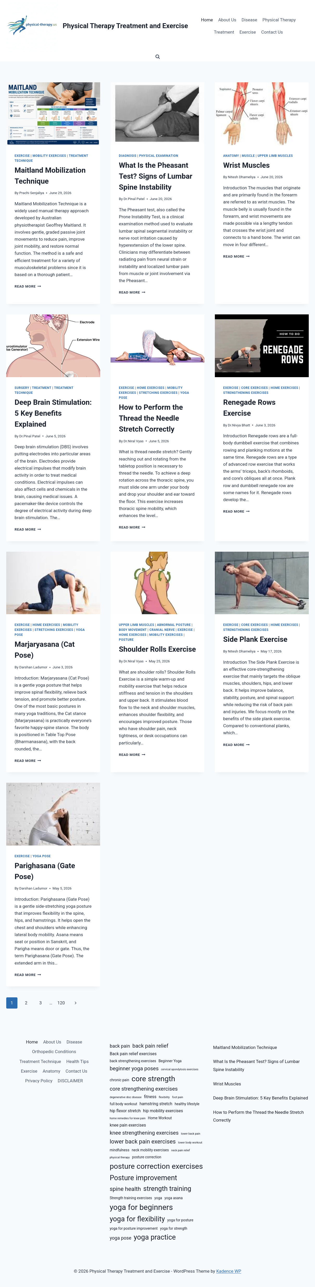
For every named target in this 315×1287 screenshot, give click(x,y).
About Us (227, 19)
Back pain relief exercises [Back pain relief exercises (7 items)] (133, 1053)
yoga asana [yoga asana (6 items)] (173, 1198)
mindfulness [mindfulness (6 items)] (120, 1150)
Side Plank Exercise (255, 639)
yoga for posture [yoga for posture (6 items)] (180, 1220)
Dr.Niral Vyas (134, 441)
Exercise (247, 32)
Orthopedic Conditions (54, 1051)
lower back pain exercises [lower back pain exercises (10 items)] (143, 1141)
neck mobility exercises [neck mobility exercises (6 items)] (150, 1150)
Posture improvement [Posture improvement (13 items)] (143, 1178)
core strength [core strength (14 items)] (153, 1078)
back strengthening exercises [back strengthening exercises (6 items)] (133, 1061)
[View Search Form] (157, 56)
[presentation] (53, 113)
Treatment (224, 32)
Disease (249, 19)
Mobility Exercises (49, 156)
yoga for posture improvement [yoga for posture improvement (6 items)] (134, 1228)
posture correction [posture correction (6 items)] (146, 1157)
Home (207, 19)
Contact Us (272, 32)
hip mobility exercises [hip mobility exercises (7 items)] (163, 1110)
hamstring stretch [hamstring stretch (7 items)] (155, 1103)
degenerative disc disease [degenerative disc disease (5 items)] (126, 1097)
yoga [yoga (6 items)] (158, 1198)
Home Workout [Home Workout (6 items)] (160, 1118)
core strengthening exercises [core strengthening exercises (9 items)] (144, 1089)
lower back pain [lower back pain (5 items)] (190, 1133)
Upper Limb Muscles (275, 156)
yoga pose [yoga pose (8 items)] (120, 1238)
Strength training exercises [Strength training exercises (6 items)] (131, 1198)
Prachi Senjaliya (31, 193)
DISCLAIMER (70, 1080)
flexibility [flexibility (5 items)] (164, 1097)
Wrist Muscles (246, 165)
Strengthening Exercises (245, 393)
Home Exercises (150, 388)
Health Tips (77, 1061)
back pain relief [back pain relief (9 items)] (150, 1046)
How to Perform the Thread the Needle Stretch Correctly (151, 418)
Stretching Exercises (158, 393)
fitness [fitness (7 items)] (150, 1096)
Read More (28, 286)
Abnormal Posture (174, 625)
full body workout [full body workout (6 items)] (123, 1104)
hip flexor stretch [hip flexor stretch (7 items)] (125, 1110)
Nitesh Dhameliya (241, 177)
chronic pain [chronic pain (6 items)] (119, 1080)
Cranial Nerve (162, 630)
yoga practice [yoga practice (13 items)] (155, 1237)
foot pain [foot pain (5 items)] (177, 1097)
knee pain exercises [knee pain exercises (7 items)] (128, 1125)
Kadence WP (228, 1271)
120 (61, 1002)
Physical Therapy (279, 19)
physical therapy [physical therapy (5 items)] (120, 1157)
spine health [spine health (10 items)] (125, 1188)
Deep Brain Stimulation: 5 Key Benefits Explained (53, 413)
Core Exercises (254, 388)
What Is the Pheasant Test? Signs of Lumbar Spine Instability (155, 176)
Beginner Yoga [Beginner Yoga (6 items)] (169, 1061)
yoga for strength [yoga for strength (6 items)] (173, 1228)
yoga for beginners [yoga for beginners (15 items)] (141, 1207)
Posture (126, 640)
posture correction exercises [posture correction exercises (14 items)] (156, 1166)
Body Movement (133, 630)
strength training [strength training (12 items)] (167, 1188)
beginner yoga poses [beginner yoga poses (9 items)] (134, 1068)
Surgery (22, 388)
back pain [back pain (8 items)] (120, 1046)
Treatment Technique (40, 1061)
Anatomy (231, 156)
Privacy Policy (39, 1080)
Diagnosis (127, 156)
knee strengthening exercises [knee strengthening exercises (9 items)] (144, 1133)
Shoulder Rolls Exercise (157, 649)
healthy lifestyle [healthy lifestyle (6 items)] (187, 1104)
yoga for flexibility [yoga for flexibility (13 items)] (137, 1219)
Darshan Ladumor (33, 667)
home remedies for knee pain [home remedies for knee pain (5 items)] (128, 1118)
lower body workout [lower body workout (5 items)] (190, 1142)
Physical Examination (158, 156)
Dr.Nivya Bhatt (239, 425)
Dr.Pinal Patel (134, 199)
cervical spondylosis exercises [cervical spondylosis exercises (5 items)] (179, 1069)
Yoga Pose (42, 856)
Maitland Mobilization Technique (245, 1047)
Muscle (248, 156)
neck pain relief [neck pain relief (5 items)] (180, 1150)
